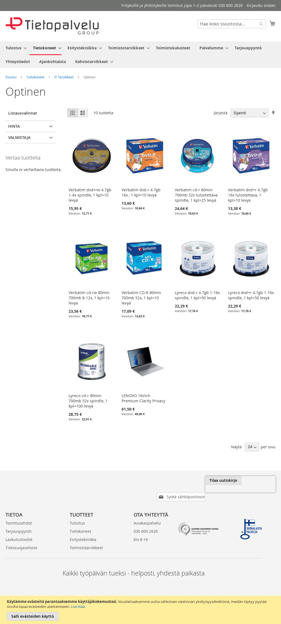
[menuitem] (14, 47)
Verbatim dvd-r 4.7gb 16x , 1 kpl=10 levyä (141, 192)
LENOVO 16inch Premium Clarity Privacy (143, 398)
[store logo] (52, 26)
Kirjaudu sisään (261, 5)
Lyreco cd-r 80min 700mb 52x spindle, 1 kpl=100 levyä (88, 401)
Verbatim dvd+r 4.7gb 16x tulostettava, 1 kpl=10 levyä (248, 195)
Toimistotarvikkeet (86, 539)
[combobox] (231, 23)
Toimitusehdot (18, 514)
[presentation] (214, 493)
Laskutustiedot (18, 530)
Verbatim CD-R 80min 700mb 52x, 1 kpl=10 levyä (141, 298)
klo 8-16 (141, 530)
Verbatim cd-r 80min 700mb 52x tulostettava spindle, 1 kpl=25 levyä (196, 195)
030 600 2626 (146, 522)
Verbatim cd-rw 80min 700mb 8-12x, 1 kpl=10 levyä (89, 298)
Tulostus (77, 514)
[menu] (140, 54)
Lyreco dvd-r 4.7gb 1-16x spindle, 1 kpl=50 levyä (197, 295)
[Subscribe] (257, 480)
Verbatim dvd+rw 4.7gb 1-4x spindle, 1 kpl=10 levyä (90, 195)
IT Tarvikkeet (64, 77)
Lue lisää (78, 606)
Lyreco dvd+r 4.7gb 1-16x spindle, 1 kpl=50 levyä (251, 295)
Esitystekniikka (83, 530)
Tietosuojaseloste (21, 539)
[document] (141, 610)
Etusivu (10, 77)
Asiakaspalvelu (147, 514)
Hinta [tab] (14, 126)
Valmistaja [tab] (19, 137)
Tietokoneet (35, 77)
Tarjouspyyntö (18, 522)
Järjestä (220, 112)
